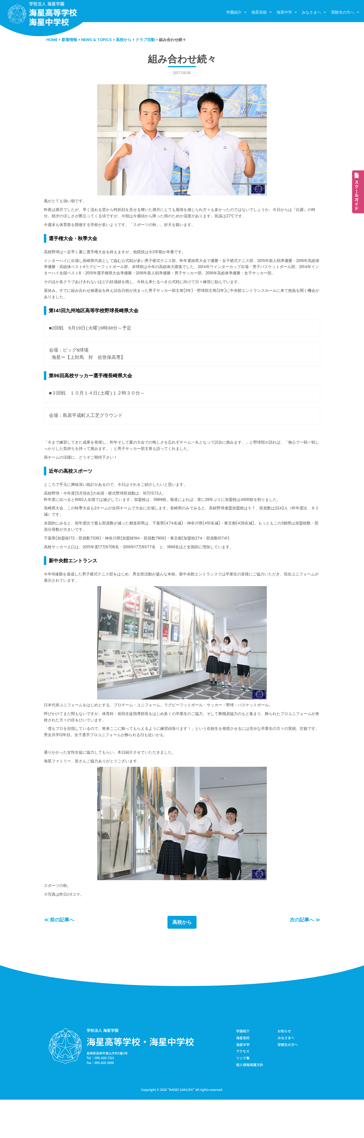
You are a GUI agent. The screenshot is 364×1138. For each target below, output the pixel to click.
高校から (182, 959)
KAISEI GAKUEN (181, 1128)
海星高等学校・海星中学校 (140, 1078)
